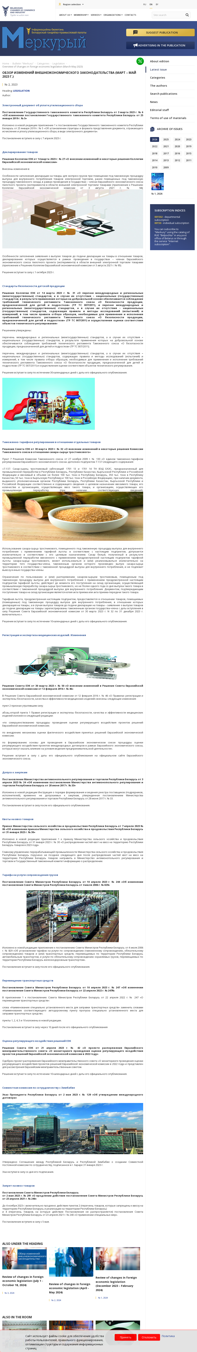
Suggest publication (162, 32)
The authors (158, 86)
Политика (168, 1336)
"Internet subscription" (166, 243)
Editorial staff (159, 110)
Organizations (113, 15)
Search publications (163, 94)
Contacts (130, 15)
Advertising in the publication (161, 45)
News (154, 102)
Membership (81, 15)
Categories (157, 77)
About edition (159, 61)
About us (65, 15)
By (157, 4)
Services (96, 15)
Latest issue (158, 69)
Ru (144, 4)
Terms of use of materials (168, 118)
